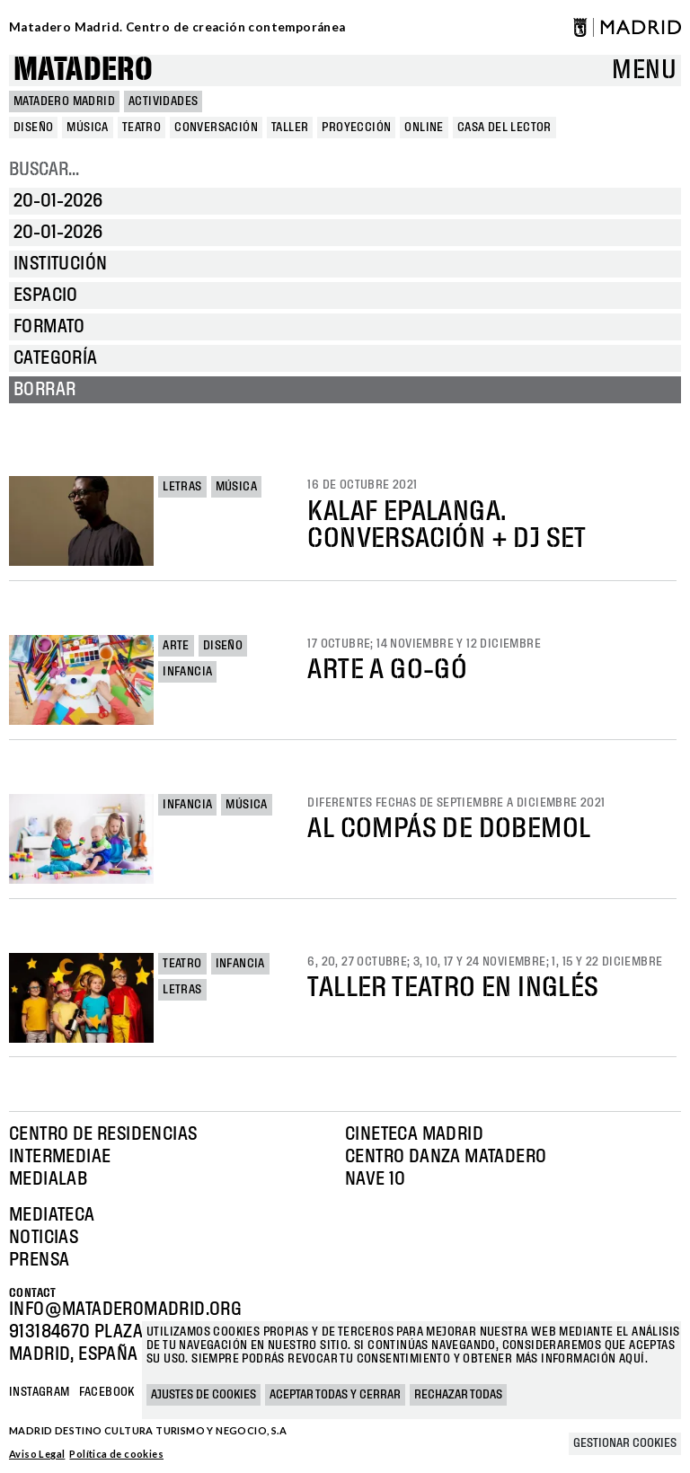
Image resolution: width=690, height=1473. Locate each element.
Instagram (39, 1392)
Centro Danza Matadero (445, 1157)
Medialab (48, 1179)
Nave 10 (375, 1179)
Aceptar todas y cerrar (335, 1395)
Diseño (223, 645)
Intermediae (60, 1157)
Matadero (83, 70)
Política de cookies (116, 1454)
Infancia (187, 672)
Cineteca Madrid (414, 1134)
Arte (176, 645)
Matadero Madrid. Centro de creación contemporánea (177, 27)
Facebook (107, 1392)
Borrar (44, 390)
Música (236, 487)
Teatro (182, 963)
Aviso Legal (37, 1454)
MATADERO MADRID (64, 101)
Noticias (43, 1238)
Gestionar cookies (625, 1443)
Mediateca (52, 1215)
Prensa (39, 1260)
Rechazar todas (458, 1395)
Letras (182, 487)
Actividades (163, 101)
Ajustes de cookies (203, 1395)
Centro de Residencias (103, 1134)
